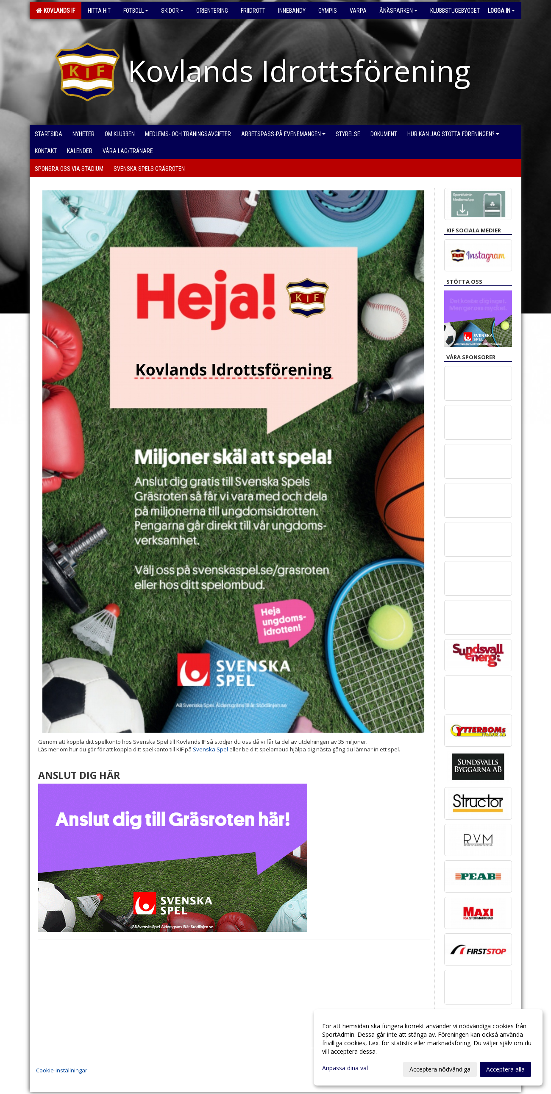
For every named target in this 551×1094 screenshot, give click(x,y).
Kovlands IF (55, 10)
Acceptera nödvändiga (439, 1069)
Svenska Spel (210, 749)
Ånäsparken (398, 10)
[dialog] (428, 1047)
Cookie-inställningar (61, 1070)
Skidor (172, 10)
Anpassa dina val (345, 1068)
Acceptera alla (505, 1069)
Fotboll (135, 10)
